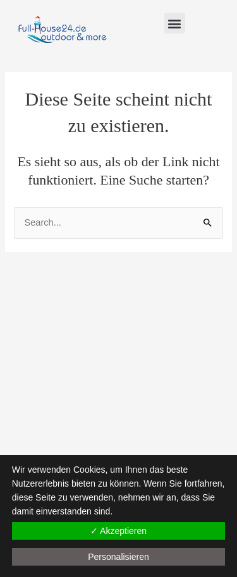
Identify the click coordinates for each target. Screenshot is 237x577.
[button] (174, 23)
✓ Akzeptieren (118, 531)
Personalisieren (118, 557)
